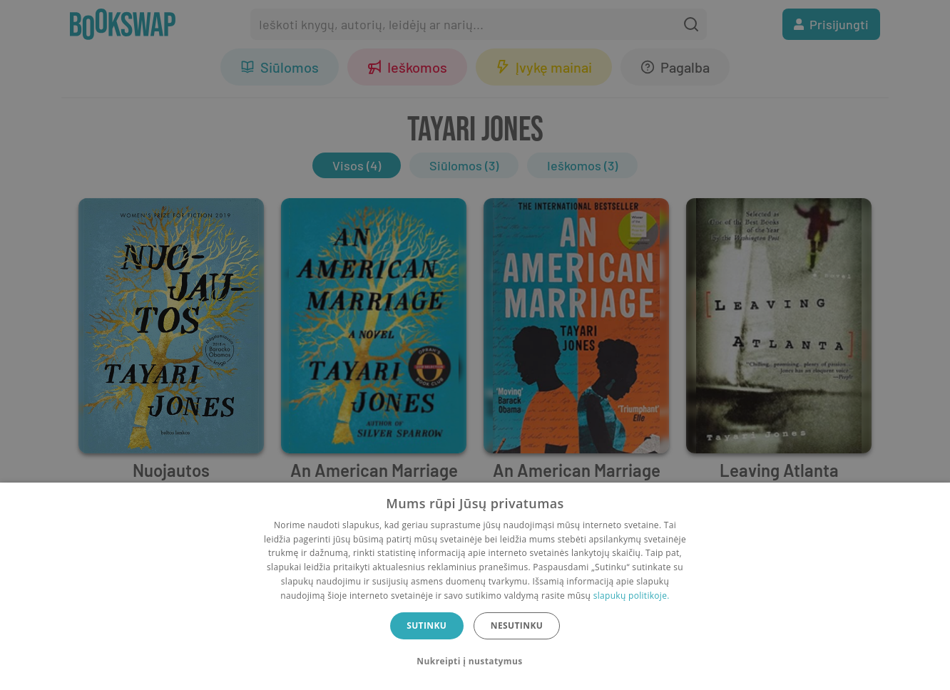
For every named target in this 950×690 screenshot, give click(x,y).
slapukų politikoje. (631, 595)
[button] (474, 661)
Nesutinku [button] (517, 625)
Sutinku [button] (426, 625)
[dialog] (475, 586)
